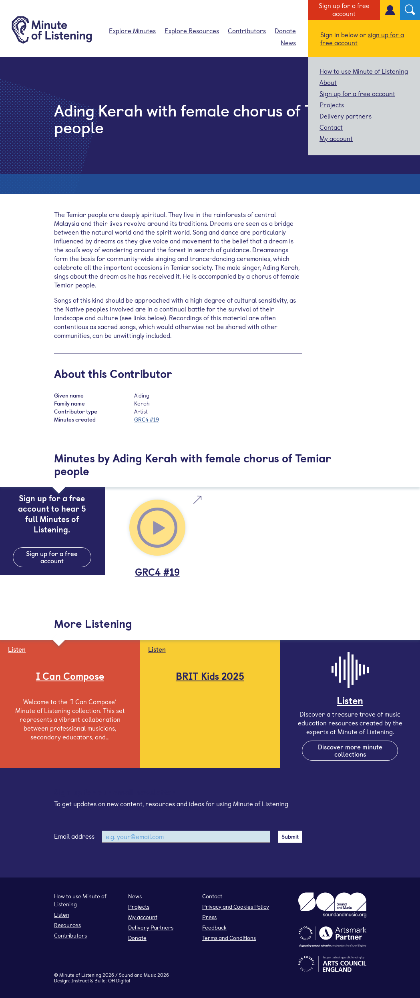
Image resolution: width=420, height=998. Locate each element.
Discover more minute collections (350, 750)
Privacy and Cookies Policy (235, 906)
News (288, 42)
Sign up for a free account (344, 9)
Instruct (80, 980)
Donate (285, 30)
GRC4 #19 (146, 419)
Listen (61, 914)
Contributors (247, 30)
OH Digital (119, 980)
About (328, 82)
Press (209, 917)
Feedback (214, 927)
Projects (332, 104)
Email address (74, 836)
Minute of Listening (80, 974)
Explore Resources (192, 30)
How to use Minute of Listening (364, 71)
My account (336, 138)
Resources (67, 925)
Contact (331, 127)
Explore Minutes (132, 30)
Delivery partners (346, 115)
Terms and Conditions (229, 938)
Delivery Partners (150, 927)
